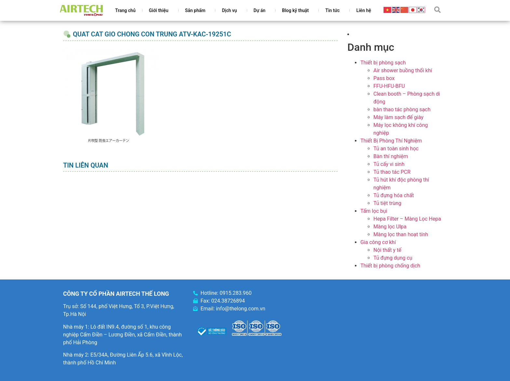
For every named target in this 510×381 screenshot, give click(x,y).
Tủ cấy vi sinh (389, 164)
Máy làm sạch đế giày (398, 117)
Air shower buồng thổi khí (402, 70)
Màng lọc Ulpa (390, 227)
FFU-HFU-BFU (389, 86)
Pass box (384, 78)
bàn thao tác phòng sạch (401, 109)
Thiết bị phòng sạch (383, 63)
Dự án (261, 10)
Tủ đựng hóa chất (393, 195)
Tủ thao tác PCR (391, 172)
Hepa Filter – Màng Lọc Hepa (407, 219)
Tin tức (334, 10)
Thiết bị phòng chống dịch (390, 266)
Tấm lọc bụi (373, 211)
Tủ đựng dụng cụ (392, 258)
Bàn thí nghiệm (390, 156)
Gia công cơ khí (378, 242)
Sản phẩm (197, 10)
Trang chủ (125, 10)
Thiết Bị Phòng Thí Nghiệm (391, 141)
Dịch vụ (231, 10)
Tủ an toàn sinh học (396, 148)
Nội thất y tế (387, 250)
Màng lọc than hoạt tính (400, 234)
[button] (437, 10)
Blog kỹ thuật (297, 10)
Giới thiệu (160, 10)
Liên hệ (363, 10)
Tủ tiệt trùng (387, 203)
